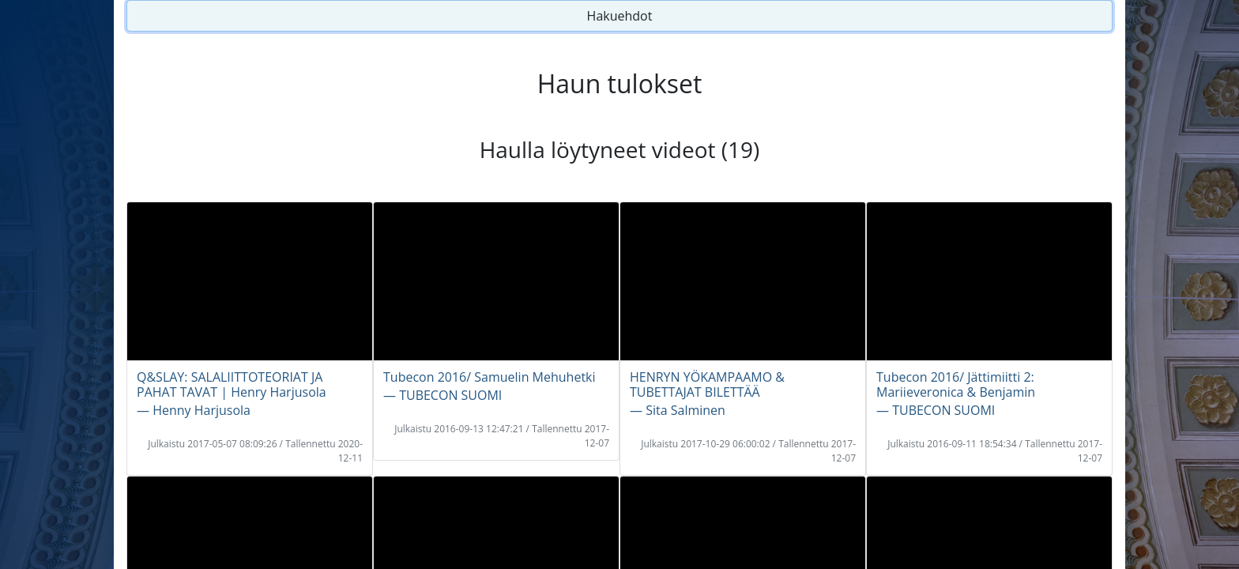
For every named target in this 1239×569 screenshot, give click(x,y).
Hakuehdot (620, 15)
